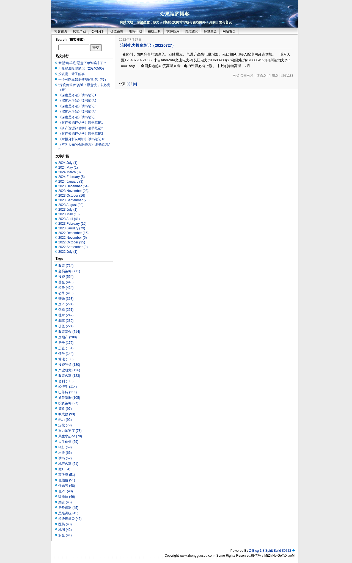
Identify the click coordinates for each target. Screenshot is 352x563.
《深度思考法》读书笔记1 (77, 95)
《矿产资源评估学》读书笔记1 (80, 123)
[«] (128, 84)
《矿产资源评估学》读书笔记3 (80, 134)
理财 (65, 315)
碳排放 (66, 497)
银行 (65, 447)
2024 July (67, 163)
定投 (65, 425)
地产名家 (68, 464)
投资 (65, 277)
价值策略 (116, 31)
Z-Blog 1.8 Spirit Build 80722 (270, 551)
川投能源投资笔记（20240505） (82, 68)
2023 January (71, 228)
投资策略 (68, 403)
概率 (65, 321)
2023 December (73, 186)
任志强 (66, 486)
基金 (65, 282)
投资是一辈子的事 (71, 74)
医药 (65, 524)
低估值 (66, 480)
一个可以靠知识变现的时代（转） (83, 79)
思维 (65, 453)
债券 (65, 354)
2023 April (69, 219)
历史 (65, 348)
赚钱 (65, 299)
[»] (135, 84)
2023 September (73, 200)
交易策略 (69, 271)
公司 (65, 293)
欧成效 (66, 414)
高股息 (66, 475)
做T (64, 469)
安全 (65, 535)
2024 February (71, 177)
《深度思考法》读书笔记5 (77, 106)
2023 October (71, 195)
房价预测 (68, 508)
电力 (65, 420)
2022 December (73, 233)
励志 (65, 502)
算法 (65, 359)
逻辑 (65, 310)
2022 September (73, 247)
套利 (65, 381)
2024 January (70, 181)
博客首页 (60, 31)
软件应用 (173, 31)
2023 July (67, 210)
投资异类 (69, 365)
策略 (65, 409)
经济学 (67, 387)
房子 (65, 343)
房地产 (67, 337)
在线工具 (154, 31)
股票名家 (69, 376)
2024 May (68, 167)
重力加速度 (70, 431)
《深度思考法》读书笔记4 (77, 112)
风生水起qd (70, 436)
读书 (65, 458)
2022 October (71, 242)
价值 (65, 326)
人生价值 (68, 442)
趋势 (65, 288)
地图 (65, 530)
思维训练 (68, 513)
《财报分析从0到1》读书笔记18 (81, 139)
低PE (65, 491)
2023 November (73, 191)
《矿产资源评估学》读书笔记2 (80, 128)
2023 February (72, 224)
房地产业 (79, 31)
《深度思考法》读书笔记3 (77, 117)
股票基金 (69, 332)
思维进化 (191, 31)
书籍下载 (135, 31)
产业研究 (69, 370)
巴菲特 (67, 392)
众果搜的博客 (174, 14)
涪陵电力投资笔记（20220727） (148, 45)
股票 (65, 266)
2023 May (68, 214)
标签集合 (210, 31)
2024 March (69, 172)
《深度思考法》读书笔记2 (77, 101)
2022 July (67, 252)
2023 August (70, 205)
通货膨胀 (69, 398)
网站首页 (229, 31)
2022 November (72, 238)
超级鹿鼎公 (70, 519)
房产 (65, 304)
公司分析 (98, 31)
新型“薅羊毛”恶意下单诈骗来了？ (82, 63)
